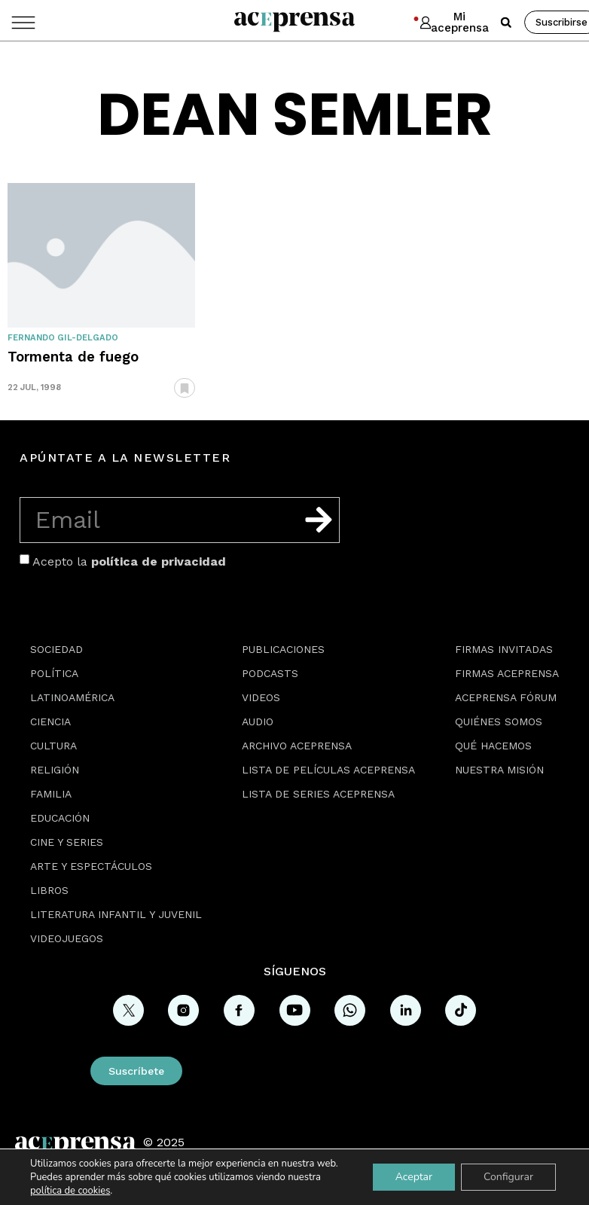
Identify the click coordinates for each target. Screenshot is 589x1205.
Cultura (53, 746)
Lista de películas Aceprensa (328, 770)
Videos (261, 697)
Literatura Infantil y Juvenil (116, 914)
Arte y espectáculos (91, 866)
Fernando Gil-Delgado (63, 338)
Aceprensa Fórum (506, 697)
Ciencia (50, 721)
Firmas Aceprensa (507, 673)
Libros (49, 890)
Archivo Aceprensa (297, 746)
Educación (60, 818)
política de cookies (70, 1190)
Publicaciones (283, 649)
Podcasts (270, 673)
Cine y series (66, 842)
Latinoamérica (72, 697)
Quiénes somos (498, 721)
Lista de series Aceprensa (318, 794)
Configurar (508, 1177)
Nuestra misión (499, 770)
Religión (54, 770)
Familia (51, 794)
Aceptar (413, 1177)
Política (54, 673)
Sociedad (56, 649)
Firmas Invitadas (504, 649)
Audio (257, 721)
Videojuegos (66, 938)
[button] (506, 22)
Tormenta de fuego (73, 357)
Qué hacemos (493, 746)
